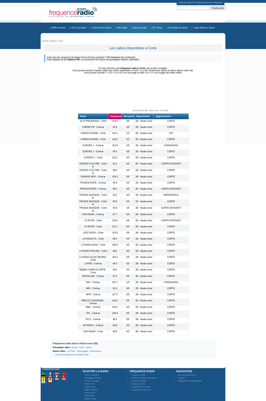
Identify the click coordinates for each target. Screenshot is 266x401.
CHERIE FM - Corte (92, 127)
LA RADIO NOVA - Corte (93, 245)
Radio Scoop (90, 398)
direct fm (149, 72)
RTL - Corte (92, 313)
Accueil (45, 41)
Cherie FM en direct (101, 27)
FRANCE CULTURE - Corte (93, 163)
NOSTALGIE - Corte (92, 276)
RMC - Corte (92, 307)
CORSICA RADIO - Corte (93, 133)
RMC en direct (91, 390)
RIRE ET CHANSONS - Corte (93, 302)
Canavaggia (82, 351)
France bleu (90, 393)
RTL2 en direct (78, 27)
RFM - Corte (92, 294)
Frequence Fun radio (140, 387)
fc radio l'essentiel (114, 72)
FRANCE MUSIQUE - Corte (93, 195)
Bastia (75, 347)
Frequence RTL (138, 384)
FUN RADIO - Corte (92, 214)
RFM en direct (59, 27)
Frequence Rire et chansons (144, 378)
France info (90, 384)
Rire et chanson (92, 375)
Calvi (81, 347)
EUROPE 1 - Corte (92, 145)
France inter (90, 387)
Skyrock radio (139, 27)
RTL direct (157, 27)
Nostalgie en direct (93, 378)
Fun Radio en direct (178, 27)
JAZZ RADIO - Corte (93, 232)
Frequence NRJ (138, 375)
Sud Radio (89, 396)
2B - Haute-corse (144, 121)
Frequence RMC (138, 381)
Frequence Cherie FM (141, 390)
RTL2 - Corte (92, 319)
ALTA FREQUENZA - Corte (93, 121)
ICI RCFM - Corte (93, 220)
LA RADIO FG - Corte (93, 238)
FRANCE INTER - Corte (92, 182)
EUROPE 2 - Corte (93, 157)
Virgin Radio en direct (204, 27)
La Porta (71, 351)
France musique (92, 381)
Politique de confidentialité (190, 381)
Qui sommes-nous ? (187, 375)
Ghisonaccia (95, 351)
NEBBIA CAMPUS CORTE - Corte (93, 271)
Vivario (89, 347)
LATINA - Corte (92, 263)
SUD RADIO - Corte (93, 331)
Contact (181, 378)
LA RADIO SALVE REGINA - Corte (93, 258)
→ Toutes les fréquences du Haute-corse (71, 354)
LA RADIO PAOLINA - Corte (93, 251)
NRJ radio (122, 27)
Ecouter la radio (95, 371)
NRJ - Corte (92, 282)
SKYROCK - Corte (92, 325)
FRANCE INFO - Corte (92, 176)
